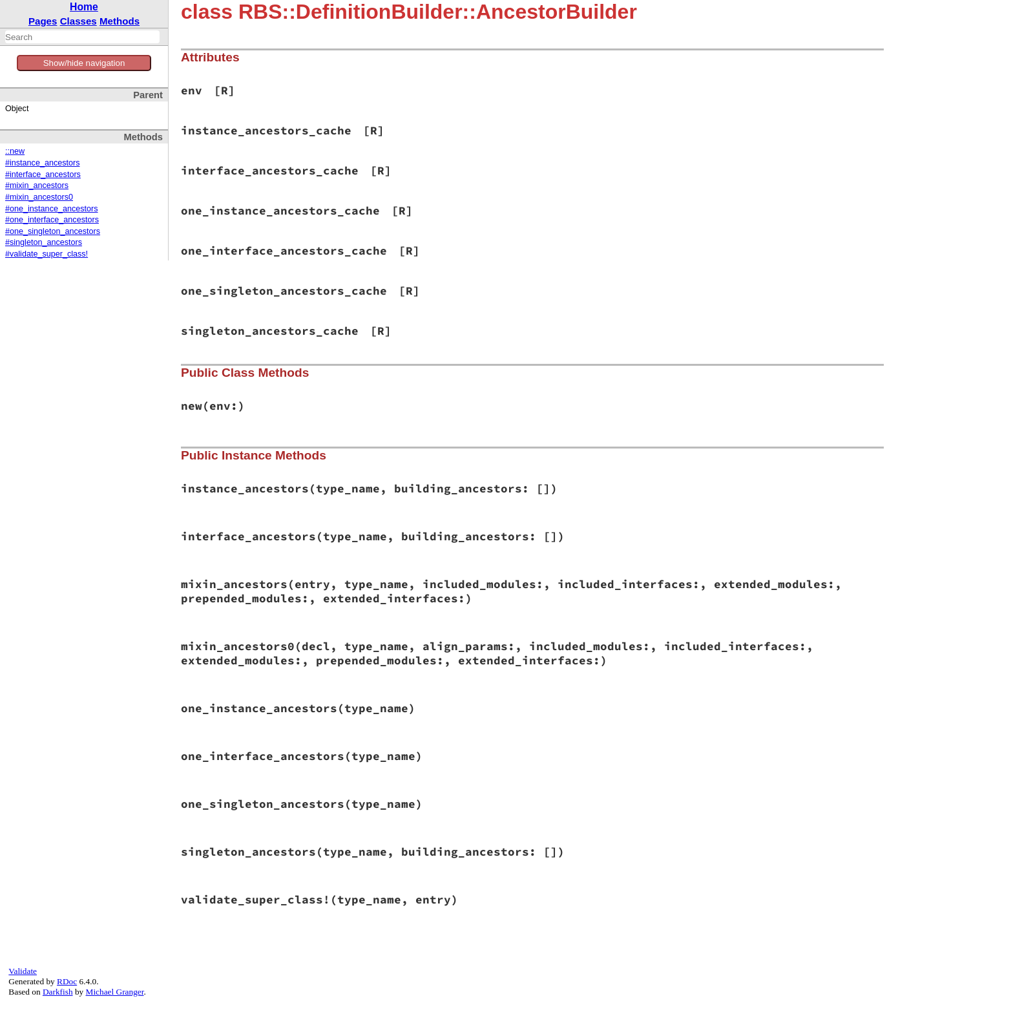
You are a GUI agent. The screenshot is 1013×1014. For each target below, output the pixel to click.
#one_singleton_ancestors (52, 231)
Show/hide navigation (84, 63)
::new (15, 151)
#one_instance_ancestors (51, 208)
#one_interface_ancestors (52, 219)
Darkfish (58, 992)
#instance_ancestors (42, 162)
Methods (119, 21)
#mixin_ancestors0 (39, 197)
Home (84, 6)
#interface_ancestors (43, 174)
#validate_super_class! (46, 254)
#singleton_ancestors (43, 242)
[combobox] (82, 36)
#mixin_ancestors (36, 185)
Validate (22, 971)
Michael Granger (115, 992)
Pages (42, 21)
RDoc (67, 981)
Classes (78, 21)
